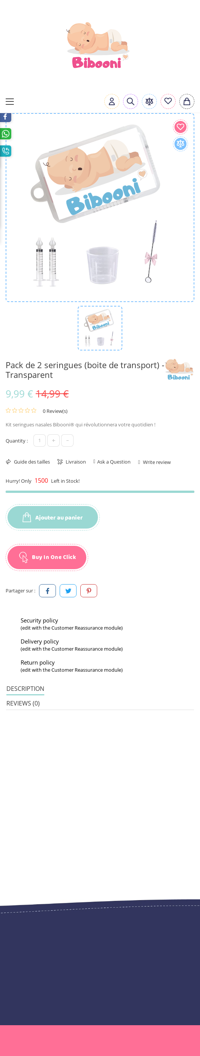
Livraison (75, 461)
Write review (156, 462)
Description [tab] (25, 688)
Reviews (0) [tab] (23, 703)
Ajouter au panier (53, 517)
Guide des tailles (31, 461)
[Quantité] (39, 440)
